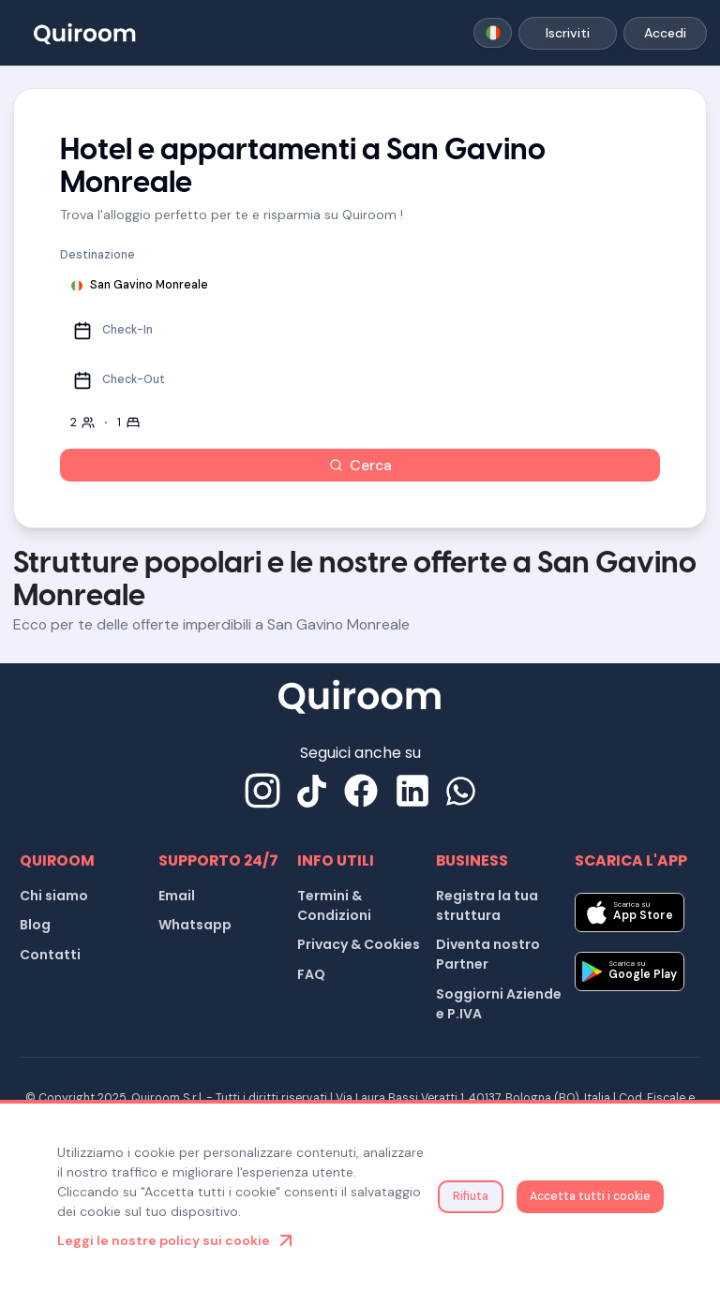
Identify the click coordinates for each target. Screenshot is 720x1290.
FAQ (311, 974)
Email (176, 895)
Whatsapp (195, 924)
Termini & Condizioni (334, 905)
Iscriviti (568, 32)
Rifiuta (470, 1196)
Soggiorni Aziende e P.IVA (499, 1004)
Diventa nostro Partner (488, 954)
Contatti (50, 954)
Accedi (665, 32)
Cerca (360, 465)
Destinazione (97, 254)
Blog (35, 924)
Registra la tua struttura (487, 905)
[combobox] (492, 33)
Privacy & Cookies (358, 944)
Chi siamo (54, 895)
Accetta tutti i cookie (590, 1196)
